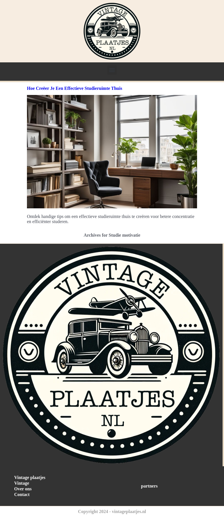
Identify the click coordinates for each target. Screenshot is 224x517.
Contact (21, 494)
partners (149, 486)
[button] (112, 70)
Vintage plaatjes (29, 477)
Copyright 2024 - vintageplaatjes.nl (112, 511)
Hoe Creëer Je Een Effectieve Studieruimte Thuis (74, 88)
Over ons (22, 488)
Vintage (21, 483)
